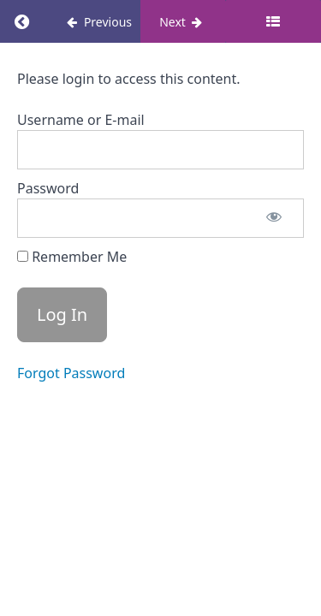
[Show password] (274, 218)
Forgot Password (71, 373)
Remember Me (72, 256)
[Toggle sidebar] (273, 21)
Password (48, 188)
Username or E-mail (81, 119)
